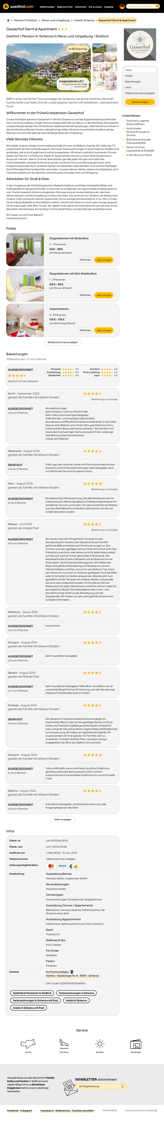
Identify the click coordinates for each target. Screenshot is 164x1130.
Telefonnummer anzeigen (140, 93)
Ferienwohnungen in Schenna (76, 993)
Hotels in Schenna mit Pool (28, 1007)
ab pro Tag (77, 48)
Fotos (128, 69)
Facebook (13, 1110)
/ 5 (71, 81)
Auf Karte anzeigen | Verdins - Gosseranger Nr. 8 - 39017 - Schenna (72, 973)
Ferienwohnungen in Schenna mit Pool (35, 1000)
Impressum (47, 1110)
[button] (8, 67)
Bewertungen (133, 81)
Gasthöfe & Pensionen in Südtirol (32, 993)
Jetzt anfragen (140, 102)
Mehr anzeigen (62, 819)
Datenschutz (62, 1110)
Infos (128, 87)
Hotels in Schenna (76, 1000)
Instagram (26, 1110)
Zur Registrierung (103, 1086)
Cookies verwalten (83, 1110)
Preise (128, 75)
